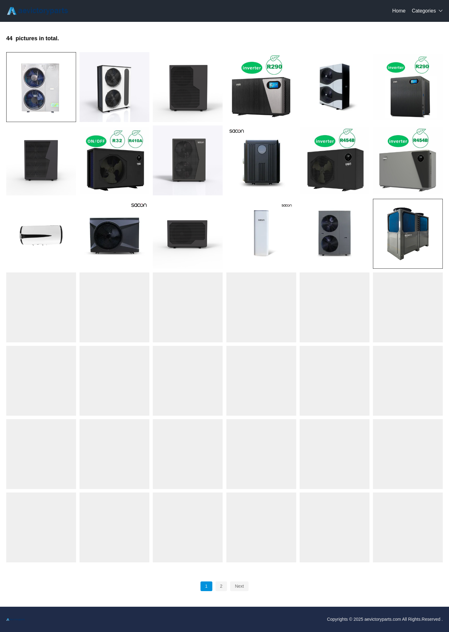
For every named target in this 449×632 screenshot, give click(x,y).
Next (239, 586)
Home (399, 10)
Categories (424, 10)
